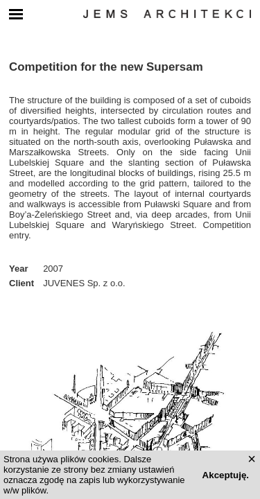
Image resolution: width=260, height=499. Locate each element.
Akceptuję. (225, 475)
